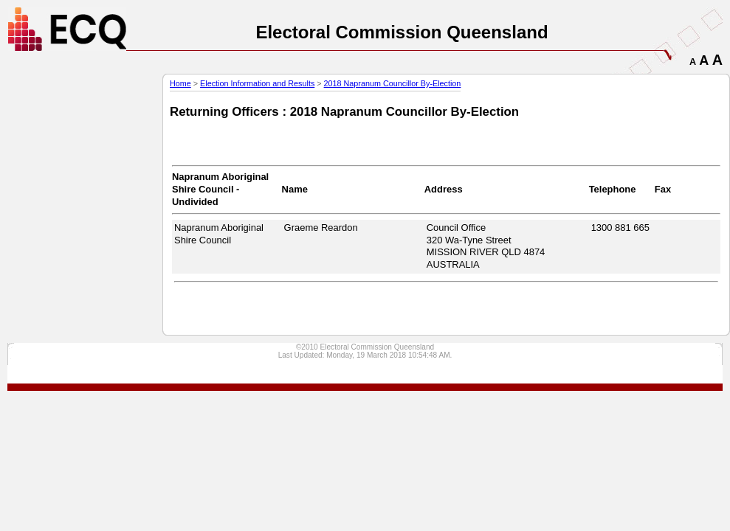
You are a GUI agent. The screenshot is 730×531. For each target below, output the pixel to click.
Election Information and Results (257, 83)
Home (180, 83)
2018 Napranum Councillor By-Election (392, 83)
